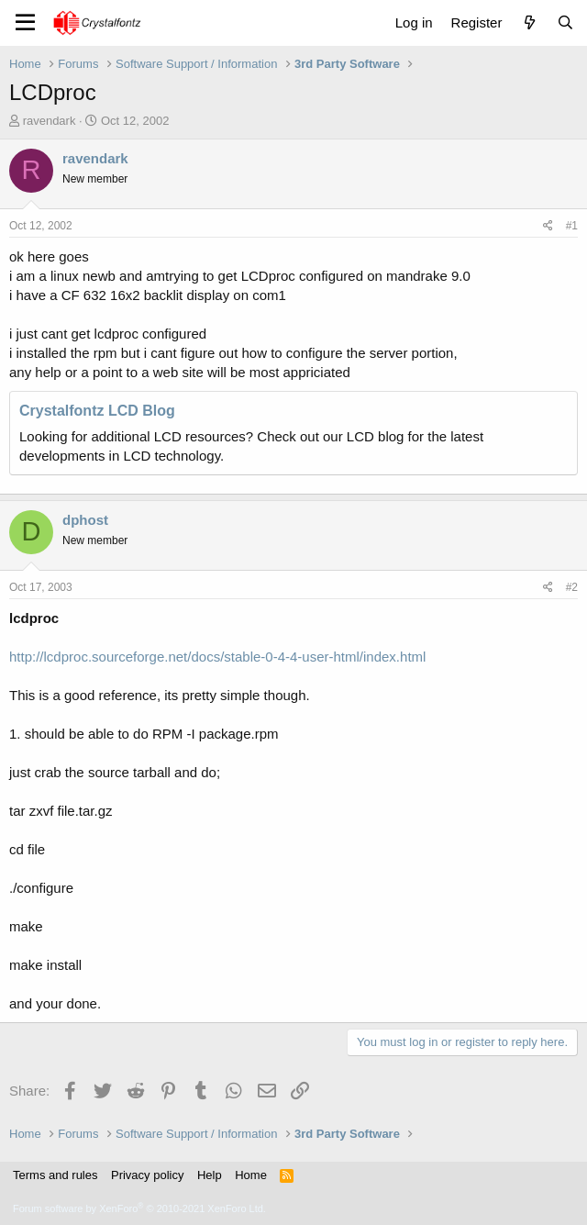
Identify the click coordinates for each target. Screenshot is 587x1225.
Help (209, 1175)
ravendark (49, 121)
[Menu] (25, 23)
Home (251, 1175)
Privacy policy (147, 1175)
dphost (85, 520)
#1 (572, 225)
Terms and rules (55, 1175)
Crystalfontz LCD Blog (97, 410)
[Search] (565, 22)
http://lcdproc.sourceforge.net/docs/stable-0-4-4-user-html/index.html (217, 656)
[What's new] (529, 22)
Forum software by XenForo (139, 1208)
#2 (572, 587)
